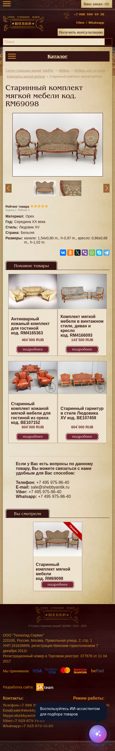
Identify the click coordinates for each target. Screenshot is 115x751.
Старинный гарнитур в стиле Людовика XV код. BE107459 (82, 413)
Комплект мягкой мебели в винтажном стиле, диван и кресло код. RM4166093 (82, 325)
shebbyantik (25, 716)
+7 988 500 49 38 (89, 14)
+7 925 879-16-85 (29, 721)
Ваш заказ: (96, 4)
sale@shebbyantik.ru (50, 487)
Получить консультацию (81, 32)
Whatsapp (96, 22)
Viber (80, 22)
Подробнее (33, 349)
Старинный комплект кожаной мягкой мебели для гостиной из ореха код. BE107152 (31, 413)
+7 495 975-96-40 (52, 482)
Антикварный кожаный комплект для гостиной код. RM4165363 (30, 326)
